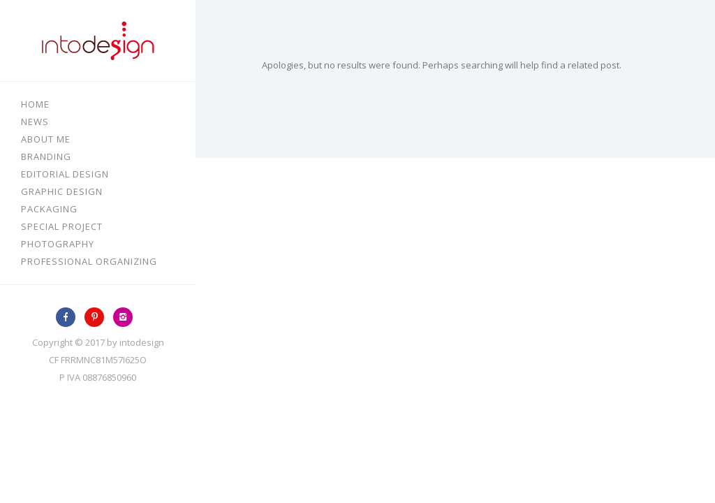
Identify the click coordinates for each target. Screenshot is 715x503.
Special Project (62, 226)
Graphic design (62, 191)
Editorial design (65, 174)
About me (46, 139)
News (35, 121)
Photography (57, 244)
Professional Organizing (89, 261)
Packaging (49, 209)
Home (35, 104)
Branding (46, 156)
